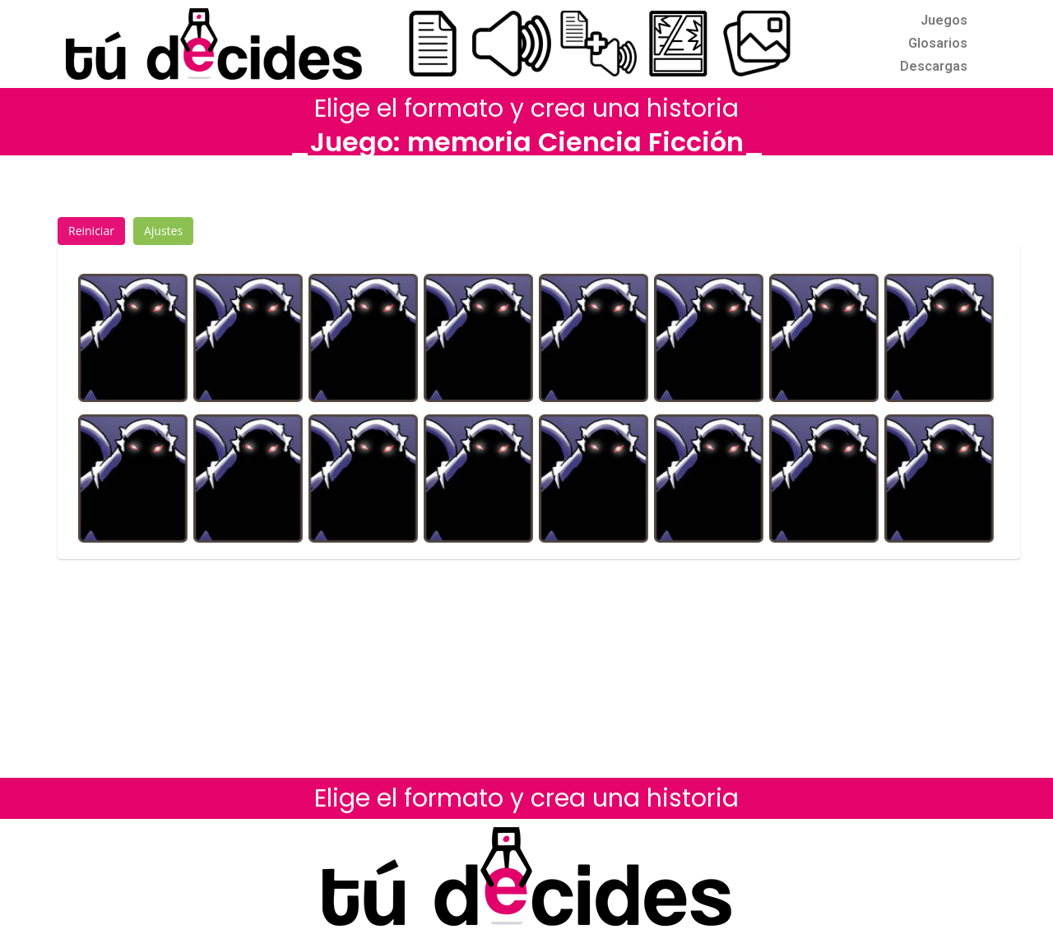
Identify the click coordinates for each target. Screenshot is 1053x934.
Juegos (944, 20)
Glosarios (937, 43)
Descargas (933, 66)
